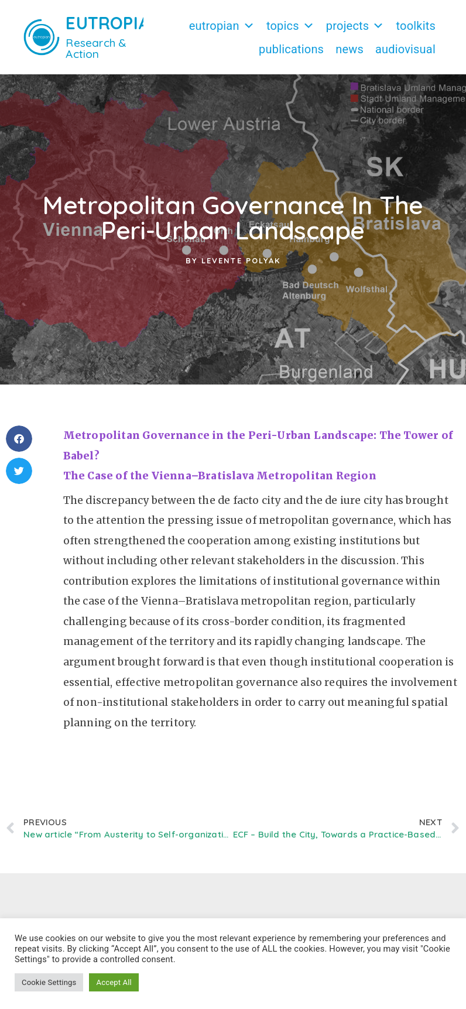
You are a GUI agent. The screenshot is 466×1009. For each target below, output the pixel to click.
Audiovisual (405, 49)
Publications (291, 49)
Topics (290, 25)
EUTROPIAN (114, 22)
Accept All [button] (113, 982)
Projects (355, 25)
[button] (19, 438)
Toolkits (416, 26)
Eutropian (222, 25)
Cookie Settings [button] (49, 982)
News (349, 49)
